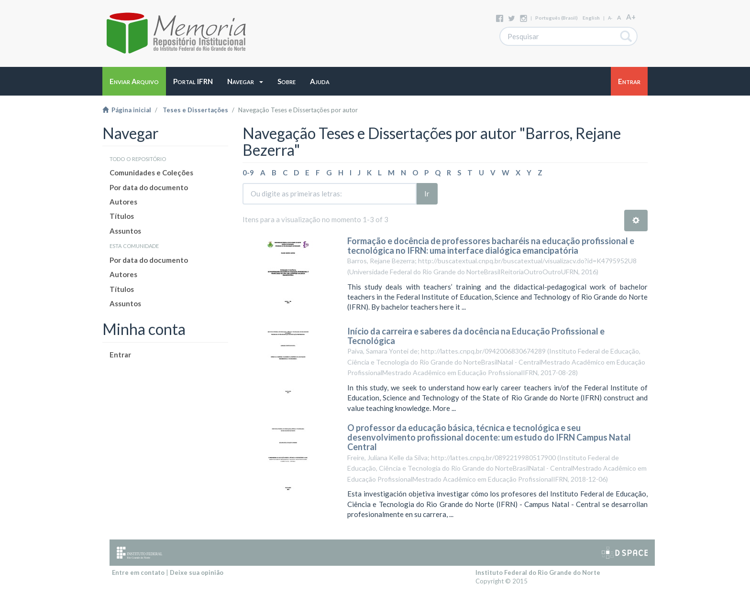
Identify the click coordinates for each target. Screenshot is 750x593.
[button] (245, 81)
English (591, 18)
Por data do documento (149, 187)
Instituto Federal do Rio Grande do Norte (537, 572)
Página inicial (126, 110)
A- (610, 18)
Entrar (120, 354)
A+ (631, 16)
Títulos (122, 216)
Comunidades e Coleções (151, 172)
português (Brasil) (556, 18)
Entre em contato (138, 572)
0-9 (248, 172)
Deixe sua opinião (196, 572)
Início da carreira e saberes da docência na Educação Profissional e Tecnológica (476, 336)
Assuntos (125, 230)
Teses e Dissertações (195, 110)
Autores (123, 201)
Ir (427, 193)
